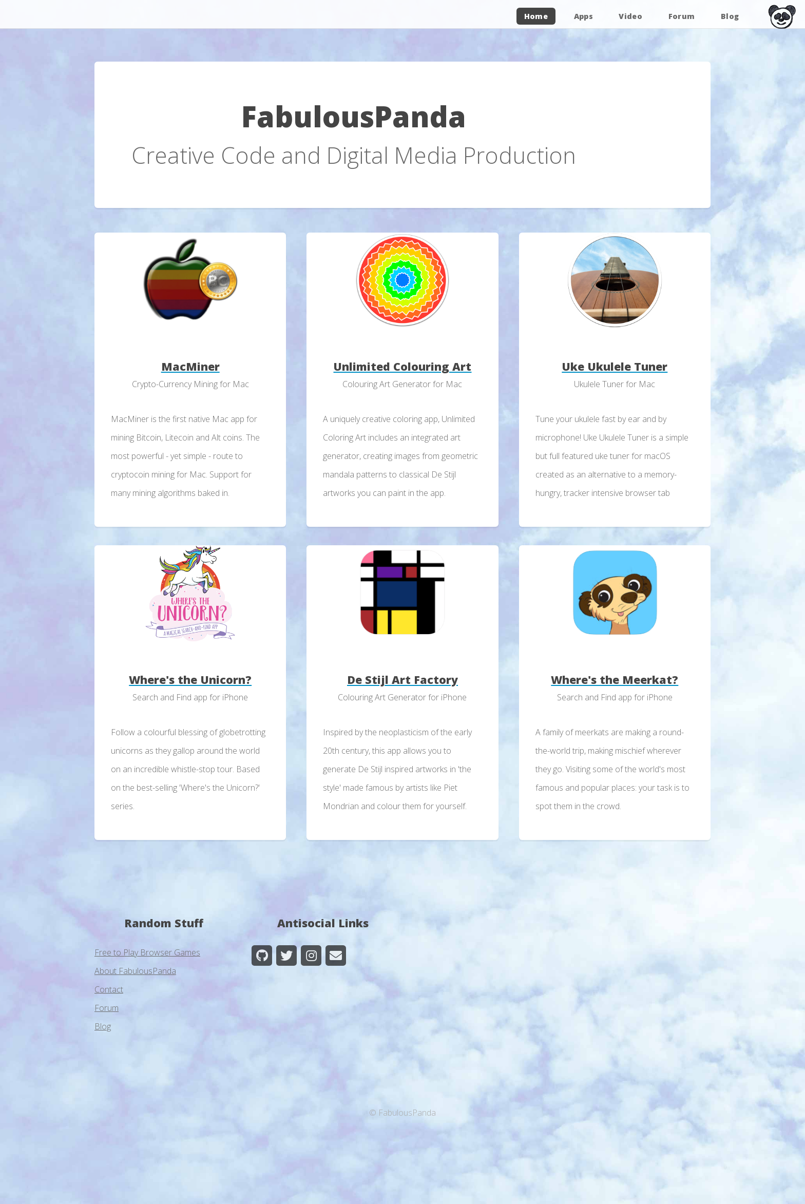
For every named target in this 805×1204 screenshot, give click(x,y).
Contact (108, 989)
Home (536, 16)
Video (630, 16)
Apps (583, 16)
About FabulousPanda (135, 971)
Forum (681, 16)
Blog (730, 16)
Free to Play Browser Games (147, 952)
